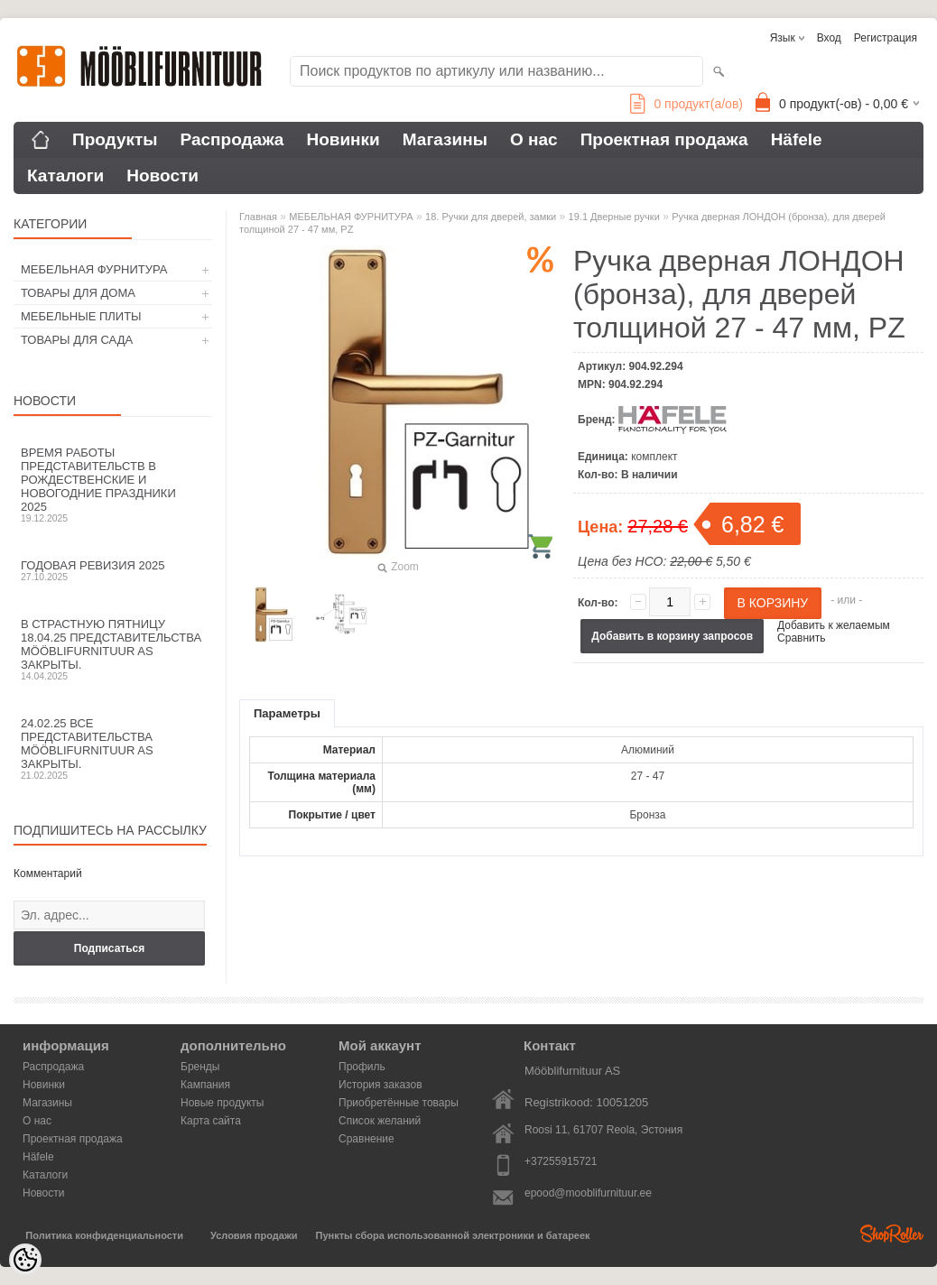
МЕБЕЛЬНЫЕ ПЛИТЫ (81, 316)
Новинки (342, 139)
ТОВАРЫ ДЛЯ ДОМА (78, 293)
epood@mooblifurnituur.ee (588, 1193)
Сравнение (366, 1138)
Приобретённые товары (399, 1102)
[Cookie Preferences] (25, 1259)
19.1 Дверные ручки (614, 216)
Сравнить (801, 638)
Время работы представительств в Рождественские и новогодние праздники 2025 (113, 484)
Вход (829, 38)
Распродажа (232, 139)
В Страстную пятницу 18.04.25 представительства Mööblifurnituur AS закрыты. (113, 649)
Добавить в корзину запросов (672, 636)
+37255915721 (560, 1161)
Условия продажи (253, 1235)
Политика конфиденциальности (104, 1235)
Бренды (200, 1066)
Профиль (362, 1066)
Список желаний (380, 1120)
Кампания (205, 1084)
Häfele (796, 139)
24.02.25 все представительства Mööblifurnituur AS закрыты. (113, 748)
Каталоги (65, 175)
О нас (534, 139)
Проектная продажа (664, 139)
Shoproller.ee (891, 1234)
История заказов (380, 1084)
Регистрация (885, 38)
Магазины (445, 139)
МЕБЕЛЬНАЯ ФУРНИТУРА (94, 269)
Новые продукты (222, 1102)
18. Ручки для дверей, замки (490, 216)
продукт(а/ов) (686, 104)
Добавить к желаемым (833, 625)
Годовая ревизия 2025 (113, 570)
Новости (162, 175)
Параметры (287, 713)
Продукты (115, 139)
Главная (258, 216)
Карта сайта (211, 1120)
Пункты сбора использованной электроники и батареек (453, 1235)
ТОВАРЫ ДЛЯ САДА (77, 340)
